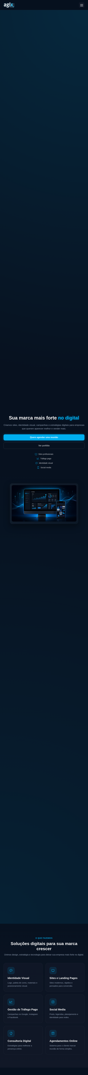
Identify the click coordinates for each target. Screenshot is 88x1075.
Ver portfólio (44, 445)
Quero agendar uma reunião (44, 437)
